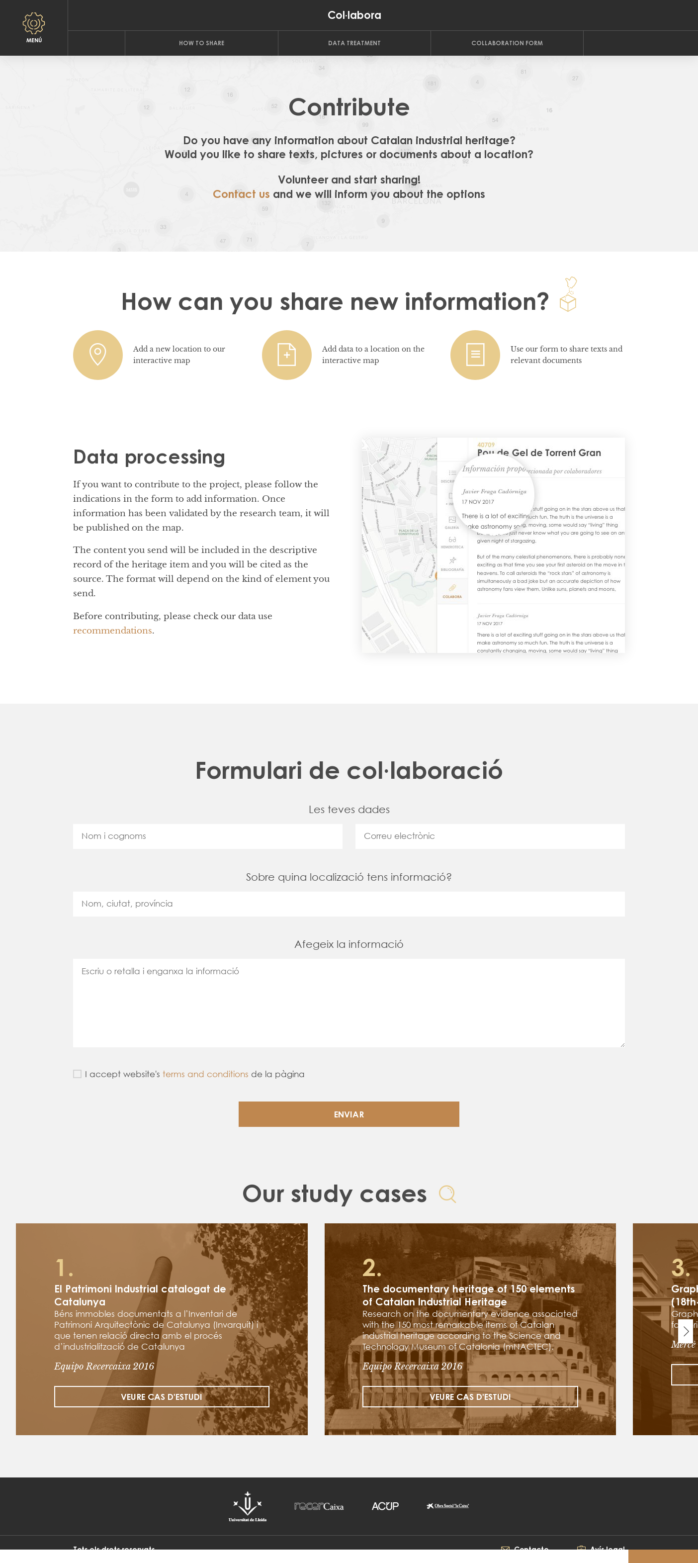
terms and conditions (206, 1074)
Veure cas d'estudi (161, 1396)
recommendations (112, 631)
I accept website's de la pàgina (195, 1074)
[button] (9, 1557)
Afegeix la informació (349, 943)
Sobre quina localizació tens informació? (349, 876)
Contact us (241, 193)
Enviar (349, 1114)
